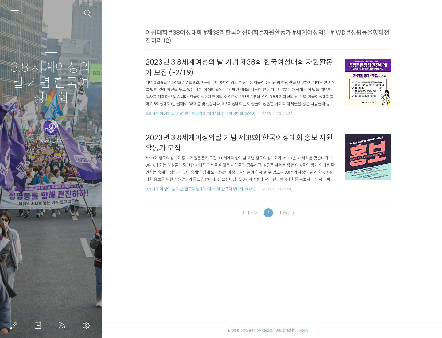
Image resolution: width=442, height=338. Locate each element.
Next (290, 213)
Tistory (306, 330)
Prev (253, 213)
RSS (63, 325)
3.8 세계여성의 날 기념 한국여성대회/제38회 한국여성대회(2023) (204, 113)
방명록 (39, 325)
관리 (87, 325)
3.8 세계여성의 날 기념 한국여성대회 (50, 83)
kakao (271, 330)
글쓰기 (14, 325)
